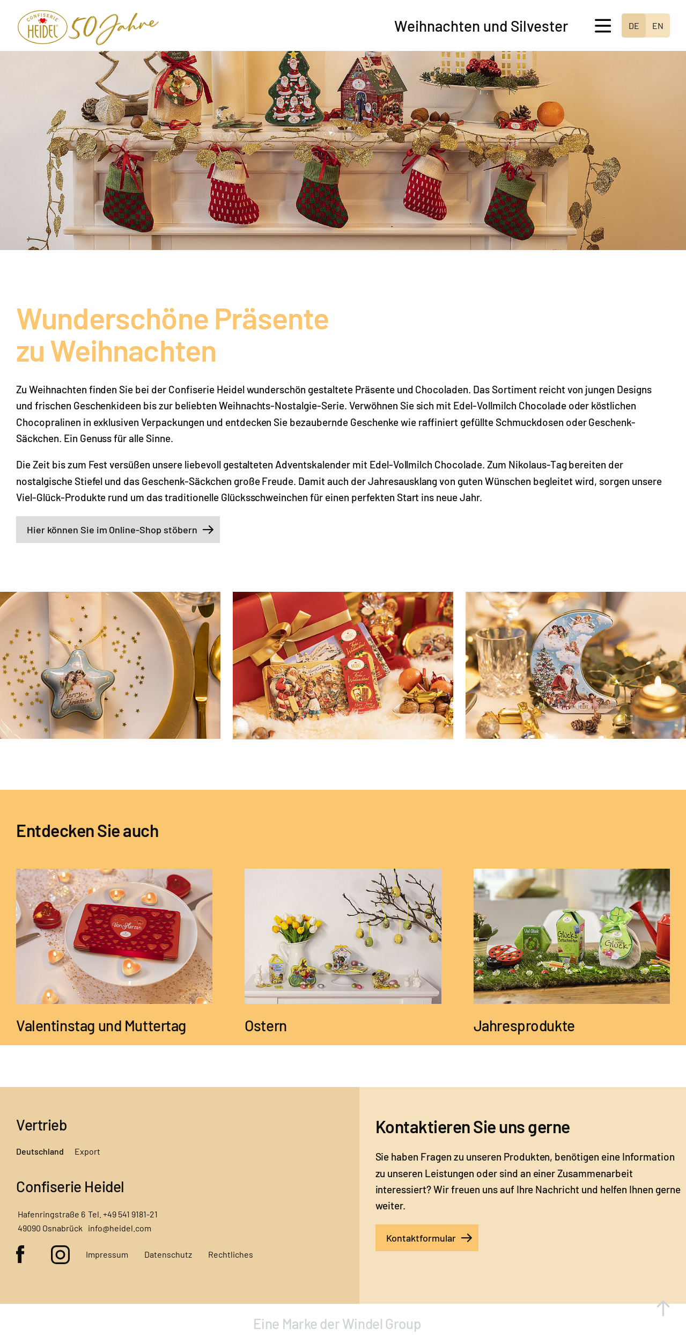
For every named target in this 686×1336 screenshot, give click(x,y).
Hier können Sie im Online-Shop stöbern (112, 529)
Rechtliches (230, 1254)
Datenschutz (168, 1254)
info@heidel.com (119, 1228)
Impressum (107, 1254)
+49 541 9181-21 (130, 1214)
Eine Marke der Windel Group (338, 1323)
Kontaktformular (421, 1238)
